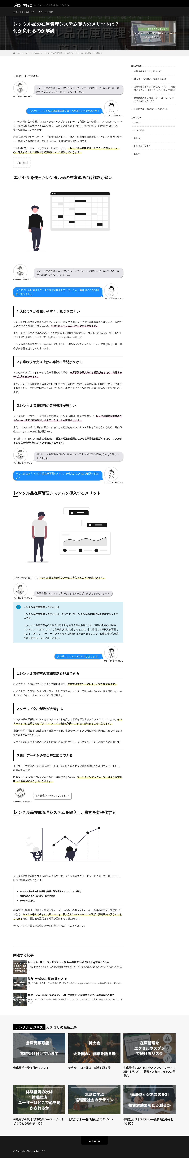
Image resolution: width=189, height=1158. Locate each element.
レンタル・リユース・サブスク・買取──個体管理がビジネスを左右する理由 (68, 962)
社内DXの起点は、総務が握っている (47, 978)
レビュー (138, 137)
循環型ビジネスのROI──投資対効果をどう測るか (148, 1121)
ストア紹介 (139, 129)
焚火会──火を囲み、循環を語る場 (150, 79)
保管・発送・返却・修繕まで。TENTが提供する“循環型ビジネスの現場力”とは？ (71, 994)
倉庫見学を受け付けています (147, 71)
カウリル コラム (38, 1151)
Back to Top (94, 1141)
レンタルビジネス (142, 144)
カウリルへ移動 (46, 11)
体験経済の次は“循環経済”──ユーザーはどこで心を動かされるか (38, 1121)
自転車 (137, 152)
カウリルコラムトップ (23, 11)
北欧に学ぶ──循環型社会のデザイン (151, 108)
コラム (137, 121)
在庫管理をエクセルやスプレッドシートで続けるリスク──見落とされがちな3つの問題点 (149, 1071)
